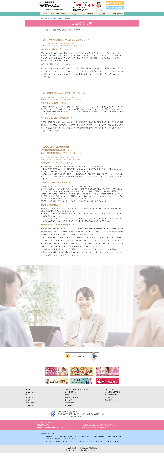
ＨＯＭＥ (28, 389)
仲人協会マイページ (111, 397)
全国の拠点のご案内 (71, 397)
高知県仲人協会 (49, 5)
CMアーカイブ (110, 389)
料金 (26, 395)
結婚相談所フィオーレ (98, 436)
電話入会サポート (71, 402)
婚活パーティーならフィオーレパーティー (75, 438)
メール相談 (68, 405)
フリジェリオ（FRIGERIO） (112, 441)
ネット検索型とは (71, 392)
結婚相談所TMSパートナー (114, 436)
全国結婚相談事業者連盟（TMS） (68, 436)
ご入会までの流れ (30, 392)
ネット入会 (68, 400)
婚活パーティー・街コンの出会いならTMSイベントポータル (61, 441)
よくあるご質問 (30, 397)
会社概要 (28, 400)
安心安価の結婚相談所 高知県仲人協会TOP (51, 18)
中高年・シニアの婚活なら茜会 (54, 438)
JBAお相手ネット (111, 400)
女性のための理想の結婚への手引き (76, 389)
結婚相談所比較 (30, 402)
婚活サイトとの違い (71, 395)
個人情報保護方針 (111, 395)
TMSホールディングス (51, 436)
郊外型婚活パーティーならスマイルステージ (90, 441)
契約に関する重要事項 (112, 392)
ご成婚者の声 (29, 405)
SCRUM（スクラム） (84, 436)
